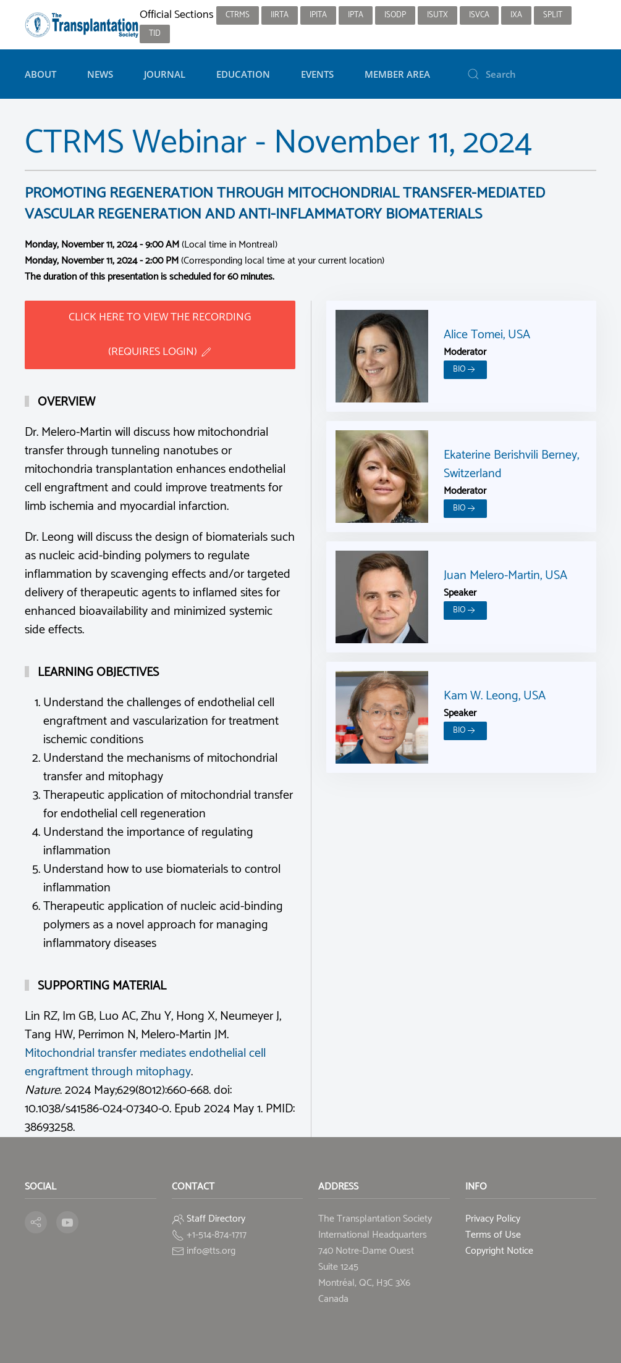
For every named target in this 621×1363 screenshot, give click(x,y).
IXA (516, 15)
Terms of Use (493, 1235)
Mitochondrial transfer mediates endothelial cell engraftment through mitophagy (145, 1062)
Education (243, 74)
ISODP (395, 15)
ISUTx (437, 15)
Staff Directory (216, 1219)
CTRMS (238, 15)
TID (155, 33)
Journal (164, 74)
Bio (465, 369)
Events (317, 74)
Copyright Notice (499, 1251)
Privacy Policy (492, 1219)
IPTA (355, 15)
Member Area (397, 74)
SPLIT (552, 15)
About (40, 74)
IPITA (318, 15)
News (100, 74)
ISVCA (479, 15)
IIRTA (280, 15)
